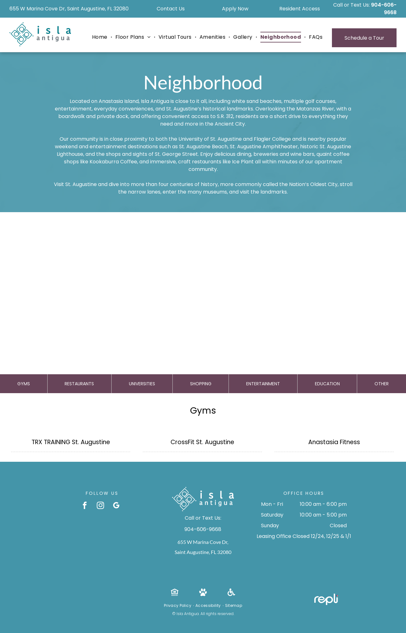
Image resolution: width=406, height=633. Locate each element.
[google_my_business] (116, 506)
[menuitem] (100, 37)
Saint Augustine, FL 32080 (203, 552)
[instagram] (100, 506)
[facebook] (84, 506)
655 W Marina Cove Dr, (202, 542)
